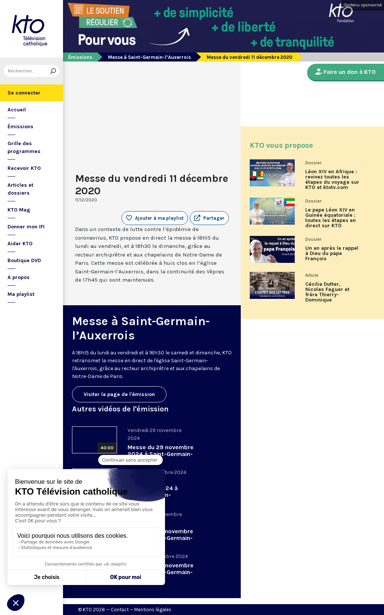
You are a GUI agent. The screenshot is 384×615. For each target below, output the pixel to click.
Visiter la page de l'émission (119, 394)
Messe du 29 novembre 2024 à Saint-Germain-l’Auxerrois (161, 454)
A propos (19, 277)
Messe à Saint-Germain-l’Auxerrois (149, 57)
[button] (209, 218)
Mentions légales (152, 609)
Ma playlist (21, 294)
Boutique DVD (24, 260)
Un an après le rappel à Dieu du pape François (331, 253)
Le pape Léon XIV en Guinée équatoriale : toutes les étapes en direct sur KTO (330, 217)
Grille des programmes (24, 147)
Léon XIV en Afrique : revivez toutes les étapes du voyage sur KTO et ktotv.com (332, 179)
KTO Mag (19, 210)
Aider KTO (20, 243)
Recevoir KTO (24, 168)
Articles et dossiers (20, 189)
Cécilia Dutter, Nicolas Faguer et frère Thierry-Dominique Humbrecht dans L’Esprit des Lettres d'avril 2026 (329, 295)
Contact (120, 609)
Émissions (20, 126)
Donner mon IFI (26, 227)
